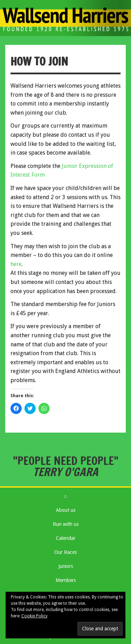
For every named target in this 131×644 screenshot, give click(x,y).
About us (65, 510)
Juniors (65, 566)
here (16, 264)
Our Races (65, 552)
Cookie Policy (34, 616)
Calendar (65, 538)
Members (66, 580)
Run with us (66, 524)
